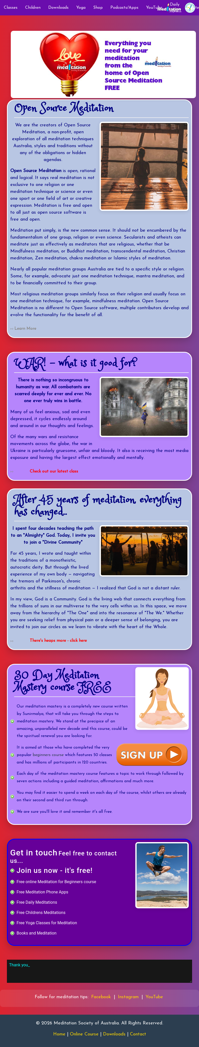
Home (59, 1034)
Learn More (25, 329)
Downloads (58, 8)
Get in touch (34, 852)
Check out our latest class (54, 471)
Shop (98, 8)
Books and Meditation (36, 933)
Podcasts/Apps (124, 8)
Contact (138, 1034)
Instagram (128, 997)
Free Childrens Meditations (41, 912)
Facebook (101, 997)
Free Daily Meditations (37, 902)
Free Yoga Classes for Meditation (47, 922)
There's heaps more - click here (58, 641)
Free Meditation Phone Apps (42, 892)
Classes (10, 8)
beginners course (48, 755)
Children (33, 8)
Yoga (81, 8)
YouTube (154, 997)
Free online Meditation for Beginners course (56, 881)
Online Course (84, 1034)
